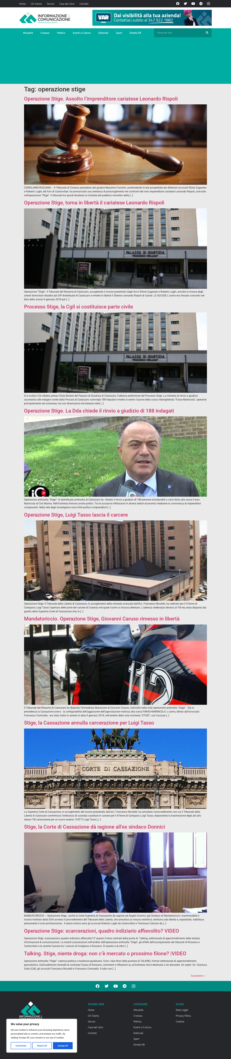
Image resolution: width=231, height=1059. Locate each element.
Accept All (63, 1045)
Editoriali (103, 33)
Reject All (42, 1045)
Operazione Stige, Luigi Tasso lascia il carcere (76, 515)
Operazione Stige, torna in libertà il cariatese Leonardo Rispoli (94, 203)
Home (22, 4)
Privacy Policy (183, 1016)
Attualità (28, 33)
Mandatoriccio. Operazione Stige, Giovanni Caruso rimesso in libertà (102, 619)
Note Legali (182, 1010)
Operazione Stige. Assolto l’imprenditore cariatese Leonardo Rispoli (101, 99)
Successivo (199, 975)
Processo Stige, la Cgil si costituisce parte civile (78, 307)
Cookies (180, 1021)
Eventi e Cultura (82, 33)
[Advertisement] (115, 61)
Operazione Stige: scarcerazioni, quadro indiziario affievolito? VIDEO (101, 931)
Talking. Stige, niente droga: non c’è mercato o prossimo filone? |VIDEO (105, 953)
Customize (21, 1045)
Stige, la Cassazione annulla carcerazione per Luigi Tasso (89, 723)
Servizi (50, 4)
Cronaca (45, 33)
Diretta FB (135, 33)
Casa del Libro (66, 4)
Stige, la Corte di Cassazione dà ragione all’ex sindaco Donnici (94, 827)
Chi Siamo (36, 4)
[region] (41, 1036)
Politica (61, 33)
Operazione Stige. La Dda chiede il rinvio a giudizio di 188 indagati (99, 411)
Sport (119, 33)
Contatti (84, 4)
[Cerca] (207, 32)
